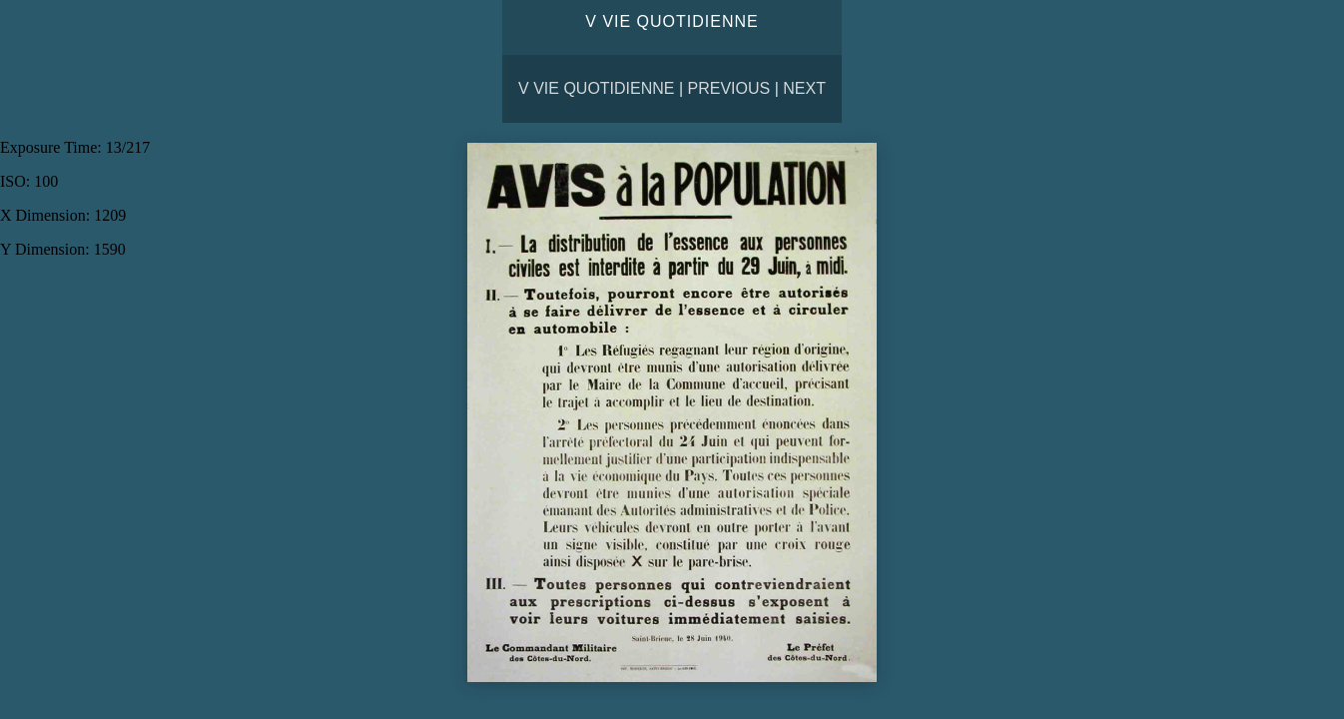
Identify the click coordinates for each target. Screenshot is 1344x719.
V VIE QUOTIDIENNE (596, 88)
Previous (729, 88)
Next (804, 88)
